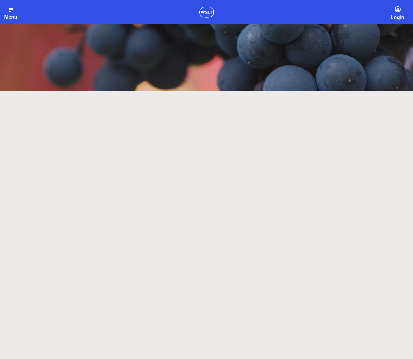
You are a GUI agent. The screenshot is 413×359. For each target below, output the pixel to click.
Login (397, 17)
